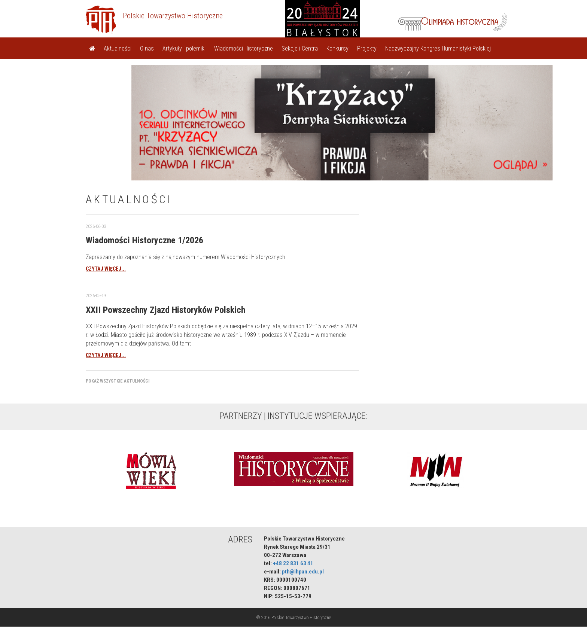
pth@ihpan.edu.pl (303, 571)
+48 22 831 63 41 (293, 563)
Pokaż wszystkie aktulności (117, 381)
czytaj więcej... (106, 269)
